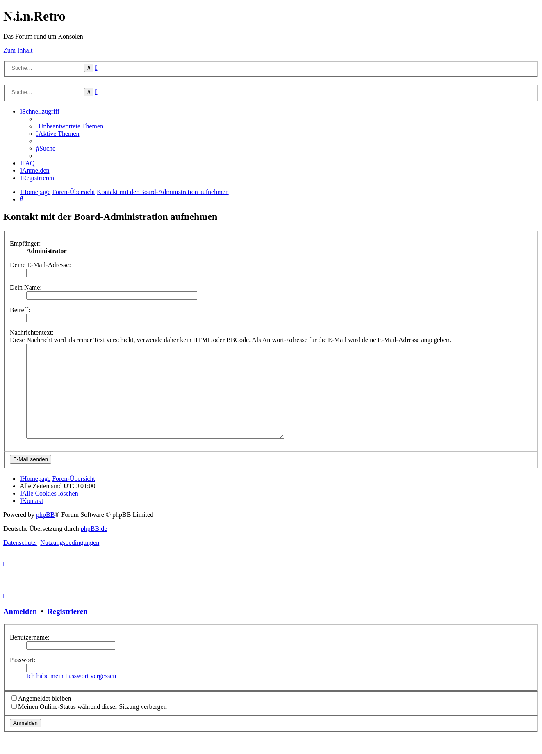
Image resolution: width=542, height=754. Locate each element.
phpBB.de (94, 547)
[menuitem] (69, 126)
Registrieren (67, 630)
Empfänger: (25, 243)
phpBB (45, 533)
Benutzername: (30, 655)
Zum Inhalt (18, 50)
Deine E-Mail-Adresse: (40, 264)
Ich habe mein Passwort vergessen (71, 694)
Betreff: (20, 309)
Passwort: (22, 678)
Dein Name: (26, 287)
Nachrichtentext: (32, 332)
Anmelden (20, 630)
